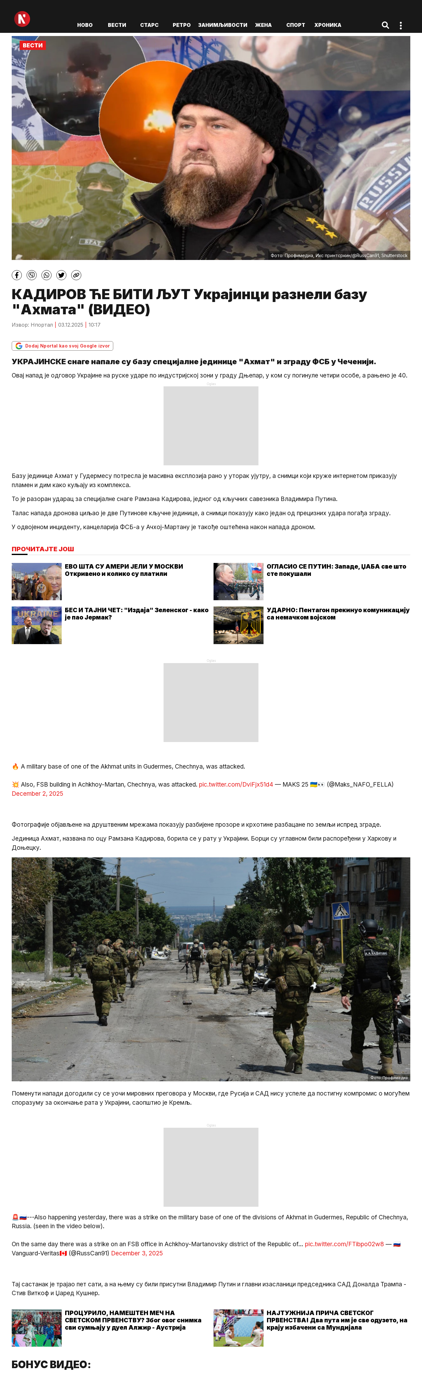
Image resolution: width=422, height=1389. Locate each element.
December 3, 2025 (137, 1253)
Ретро (182, 25)
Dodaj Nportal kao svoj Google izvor (62, 346)
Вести (117, 25)
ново (85, 25)
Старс (149, 25)
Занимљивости (222, 25)
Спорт (295, 25)
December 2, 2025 (37, 793)
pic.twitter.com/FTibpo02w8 (344, 1244)
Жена (263, 25)
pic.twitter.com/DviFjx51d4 (236, 784)
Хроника (327, 25)
